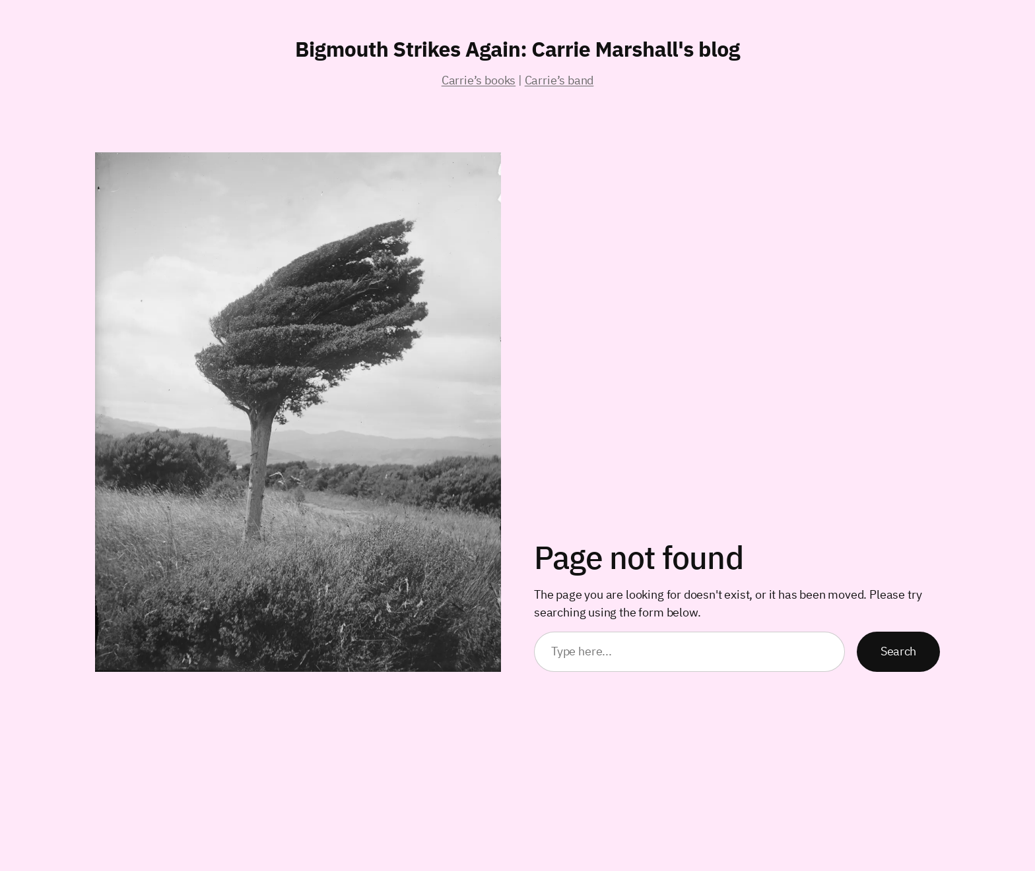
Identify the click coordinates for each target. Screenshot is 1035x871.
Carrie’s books (479, 80)
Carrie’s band (559, 80)
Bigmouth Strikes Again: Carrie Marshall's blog (517, 49)
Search (898, 651)
